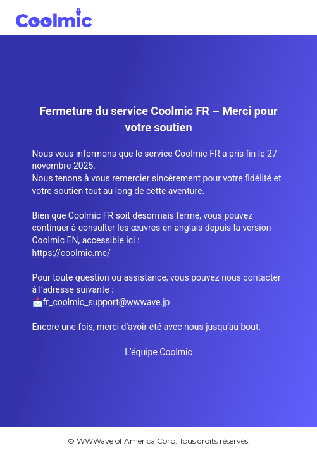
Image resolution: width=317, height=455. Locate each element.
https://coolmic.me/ (71, 253)
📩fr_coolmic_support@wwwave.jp (101, 302)
